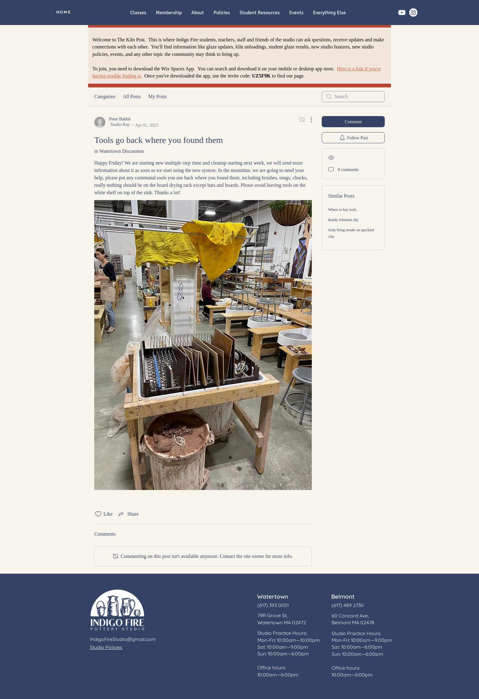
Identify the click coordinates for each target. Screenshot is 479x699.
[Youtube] (402, 12)
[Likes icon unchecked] (98, 514)
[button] (329, 13)
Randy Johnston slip (343, 220)
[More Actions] (308, 119)
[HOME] (63, 12)
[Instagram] (413, 12)
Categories (104, 96)
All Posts (132, 96)
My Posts (157, 96)
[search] (353, 96)
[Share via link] (127, 514)
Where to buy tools (342, 209)
